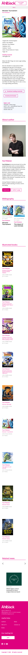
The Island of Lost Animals (18, 225)
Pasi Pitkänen (7, 161)
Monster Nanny (6, 538)
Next (24, 563)
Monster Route (6, 504)
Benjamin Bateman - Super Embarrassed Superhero (7, 372)
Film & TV (3, 624)
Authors (3, 621)
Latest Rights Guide (21, 3)
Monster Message (6, 404)
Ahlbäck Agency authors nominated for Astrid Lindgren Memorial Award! (13, 590)
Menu (14, 7)
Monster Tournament (6, 223)
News (15, 621)
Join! (8, 637)
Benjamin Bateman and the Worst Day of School (7, 305)
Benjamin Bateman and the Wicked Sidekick (7, 271)
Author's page (16, 190)
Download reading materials (13, 91)
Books (3, 627)
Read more (6, 190)
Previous (3, 563)
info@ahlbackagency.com (7, 614)
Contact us (17, 624)
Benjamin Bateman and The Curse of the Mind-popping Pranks (7, 338)
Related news (8, 558)
